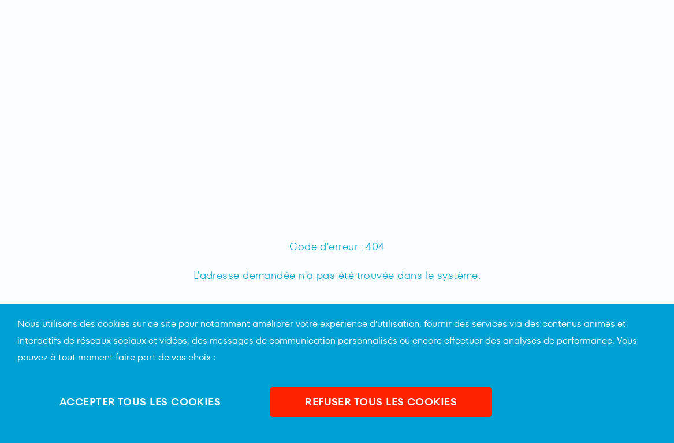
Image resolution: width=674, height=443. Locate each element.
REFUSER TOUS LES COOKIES (381, 401)
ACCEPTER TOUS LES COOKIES (140, 401)
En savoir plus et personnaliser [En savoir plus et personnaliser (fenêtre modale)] (578, 402)
